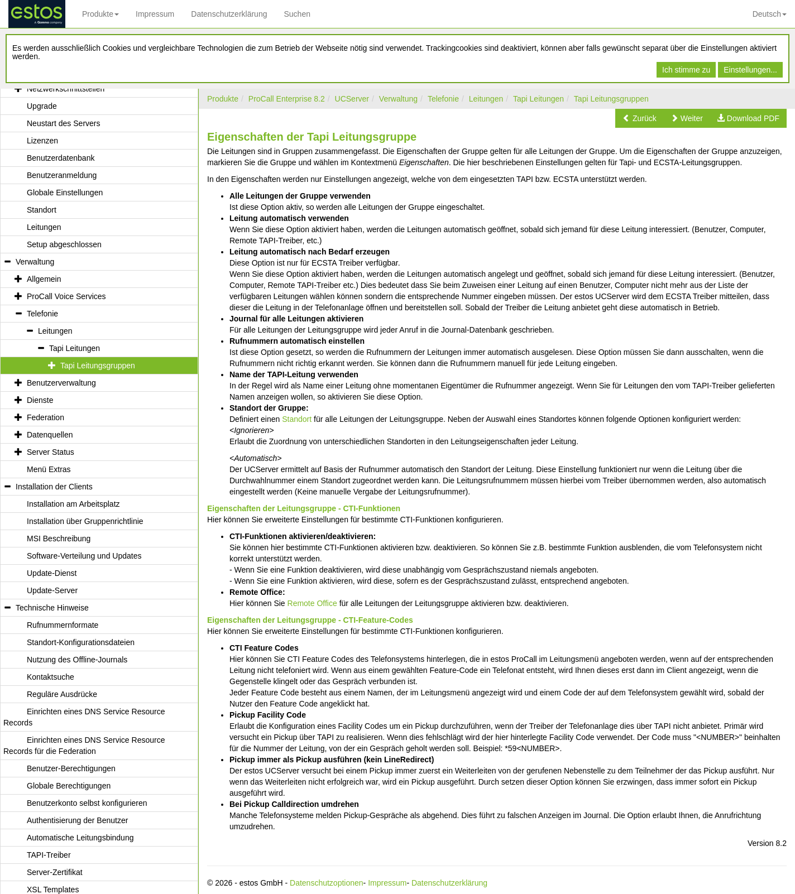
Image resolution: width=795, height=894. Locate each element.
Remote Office (312, 603)
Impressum (155, 13)
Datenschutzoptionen (326, 882)
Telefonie (443, 98)
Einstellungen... (750, 69)
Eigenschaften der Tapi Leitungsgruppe (311, 137)
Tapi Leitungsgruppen (611, 98)
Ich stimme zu (686, 69)
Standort (297, 419)
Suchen (297, 13)
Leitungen (486, 98)
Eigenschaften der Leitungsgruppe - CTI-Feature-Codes (310, 620)
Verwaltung (398, 98)
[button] (639, 118)
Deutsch (770, 13)
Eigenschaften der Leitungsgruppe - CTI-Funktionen (303, 508)
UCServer (352, 98)
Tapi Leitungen (538, 98)
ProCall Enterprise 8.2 (286, 98)
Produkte (100, 13)
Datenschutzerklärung (229, 13)
